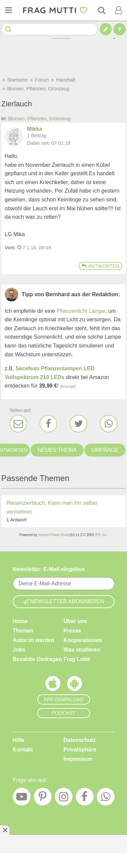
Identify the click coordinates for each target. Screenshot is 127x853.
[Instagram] (63, 798)
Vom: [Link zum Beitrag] (10, 247)
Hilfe (19, 740)
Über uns (75, 621)
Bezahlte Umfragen (37, 659)
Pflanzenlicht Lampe (81, 311)
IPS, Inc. (101, 535)
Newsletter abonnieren (63, 601)
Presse (73, 631)
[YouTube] (21, 798)
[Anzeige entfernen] (4, 830)
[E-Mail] (18, 423)
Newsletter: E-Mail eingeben (49, 569)
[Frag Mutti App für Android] (74, 685)
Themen (23, 631)
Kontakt (23, 749)
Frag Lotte (77, 659)
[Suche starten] (8, 29)
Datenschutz (80, 740)
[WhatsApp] (109, 423)
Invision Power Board (54, 535)
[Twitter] (78, 423)
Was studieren (82, 650)
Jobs (19, 650)
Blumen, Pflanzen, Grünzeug (39, 118)
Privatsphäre (80, 749)
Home (20, 621)
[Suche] (101, 10)
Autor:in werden (34, 640)
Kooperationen (83, 640)
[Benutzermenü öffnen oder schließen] (118, 10)
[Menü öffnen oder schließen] (8, 10)
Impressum (78, 759)
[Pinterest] (42, 798)
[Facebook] (48, 423)
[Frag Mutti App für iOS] (52, 685)
